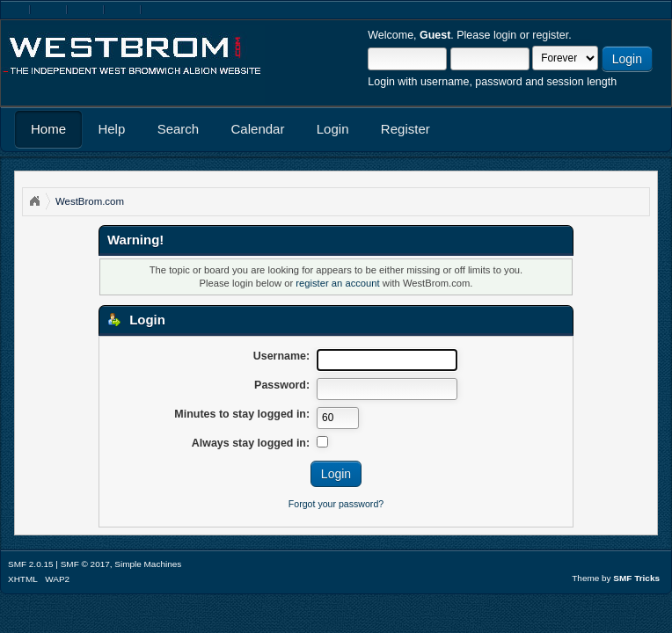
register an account (337, 283)
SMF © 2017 (85, 564)
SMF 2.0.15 (31, 564)
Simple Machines (147, 564)
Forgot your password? (336, 503)
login (504, 35)
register (550, 35)
